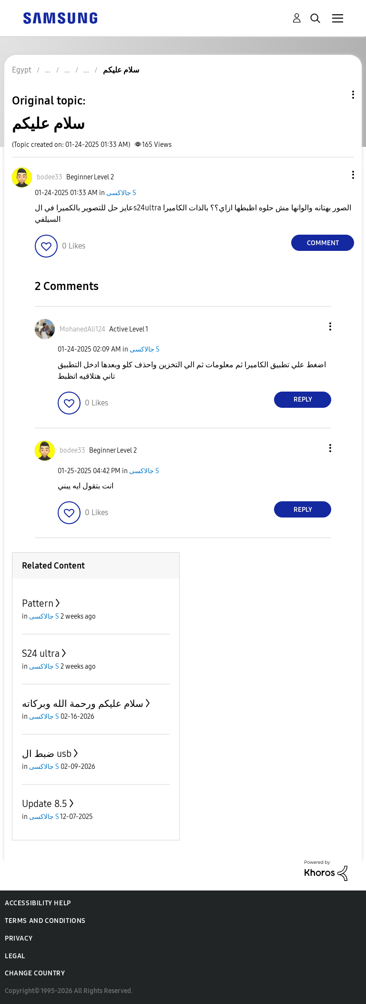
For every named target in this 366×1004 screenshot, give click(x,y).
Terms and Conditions (45, 921)
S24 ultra (41, 653)
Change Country (35, 973)
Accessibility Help (38, 903)
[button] (337, 174)
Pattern (37, 603)
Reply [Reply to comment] (303, 399)
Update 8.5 (44, 803)
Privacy (18, 938)
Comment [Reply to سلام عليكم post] (323, 243)
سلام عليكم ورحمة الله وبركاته (82, 703)
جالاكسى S (121, 193)
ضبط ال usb (46, 753)
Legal (15, 956)
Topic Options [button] (337, 94)
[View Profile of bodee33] (49, 177)
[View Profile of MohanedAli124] (82, 329)
